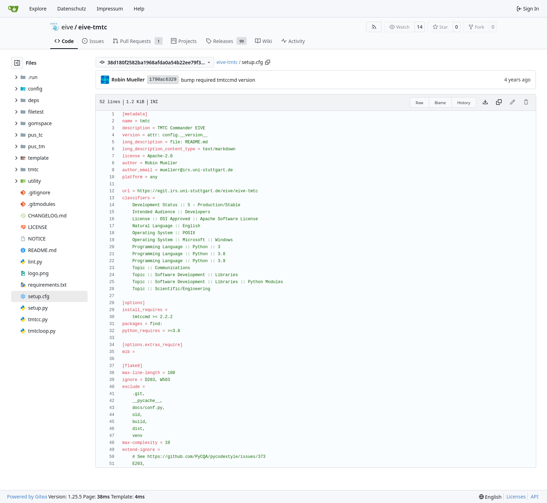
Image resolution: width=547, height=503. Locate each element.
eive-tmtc (92, 26)
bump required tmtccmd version (218, 80)
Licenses (516, 496)
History (463, 102)
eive (67, 26)
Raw (420, 102)
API (534, 496)
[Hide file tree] (17, 63)
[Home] (13, 8)
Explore (37, 8)
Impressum (110, 8)
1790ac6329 (163, 79)
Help (139, 8)
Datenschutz (71, 8)
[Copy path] (267, 62)
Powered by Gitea (27, 496)
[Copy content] (498, 102)
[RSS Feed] (374, 27)
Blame (440, 102)
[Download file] (485, 102)
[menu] (490, 497)
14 (419, 26)
